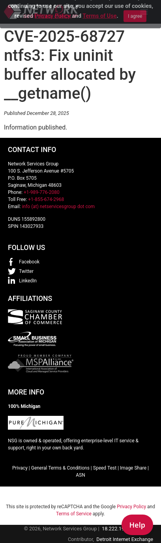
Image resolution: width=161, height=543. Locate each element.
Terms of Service (74, 514)
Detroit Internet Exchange (124, 539)
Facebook (29, 262)
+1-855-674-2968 (46, 199)
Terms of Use (99, 7)
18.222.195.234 (119, 529)
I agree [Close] (135, 8)
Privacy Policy (52, 7)
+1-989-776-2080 (42, 192)
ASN (80, 475)
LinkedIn (28, 281)
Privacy (20, 468)
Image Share (133, 468)
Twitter (26, 271)
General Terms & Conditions (60, 468)
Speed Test (104, 468)
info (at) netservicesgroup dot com (58, 206)
